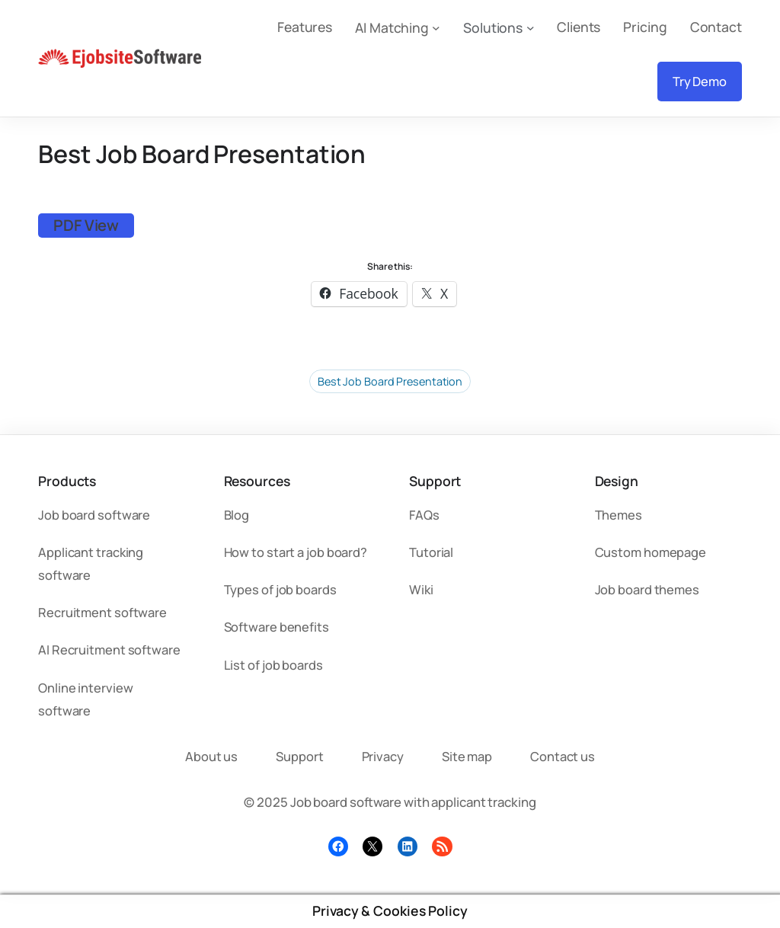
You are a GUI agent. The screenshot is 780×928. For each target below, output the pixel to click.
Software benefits (276, 626)
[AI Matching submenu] (436, 27)
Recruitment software (102, 612)
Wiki (421, 589)
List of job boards (273, 665)
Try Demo (700, 81)
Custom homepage (651, 552)
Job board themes (647, 589)
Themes (618, 514)
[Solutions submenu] (530, 27)
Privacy (383, 756)
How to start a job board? (296, 552)
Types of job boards (280, 589)
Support (299, 756)
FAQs (424, 514)
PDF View (86, 225)
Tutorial (431, 552)
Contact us (562, 756)
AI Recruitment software (109, 649)
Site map (467, 756)
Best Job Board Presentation (390, 381)
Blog (237, 514)
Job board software (94, 514)
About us (211, 756)
